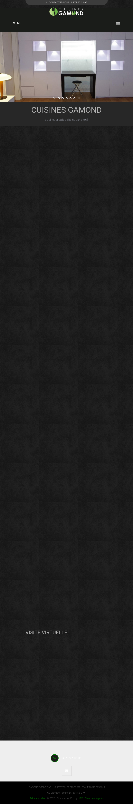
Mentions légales (94, 798)
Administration (38, 798)
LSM (80, 798)
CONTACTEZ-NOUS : (66, 2)
